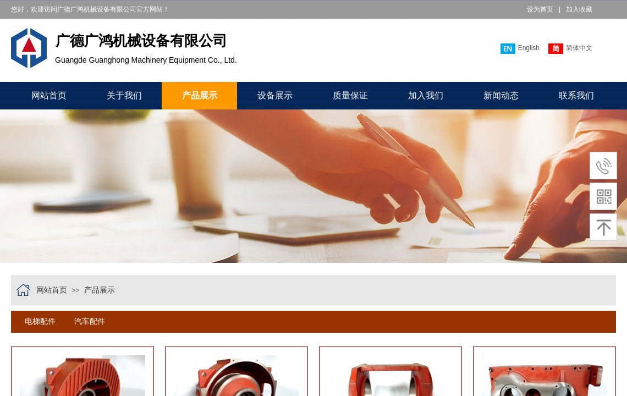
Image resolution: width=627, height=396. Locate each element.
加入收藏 (579, 9)
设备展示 (275, 95)
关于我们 (124, 95)
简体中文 (570, 48)
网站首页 (49, 95)
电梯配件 (40, 321)
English (520, 48)
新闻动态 (501, 95)
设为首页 (540, 9)
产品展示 (199, 95)
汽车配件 (89, 321)
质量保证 (350, 95)
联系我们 (576, 95)
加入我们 (425, 95)
